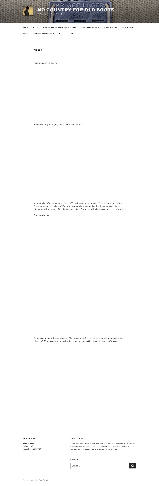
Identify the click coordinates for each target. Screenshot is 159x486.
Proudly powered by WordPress (35, 480)
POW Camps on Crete (90, 27)
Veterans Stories (110, 27)
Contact (71, 33)
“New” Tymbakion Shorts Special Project (59, 27)
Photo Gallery (127, 27)
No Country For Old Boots (76, 10)
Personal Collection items (44, 33)
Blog (61, 33)
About (35, 27)
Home (25, 27)
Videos (26, 33)
